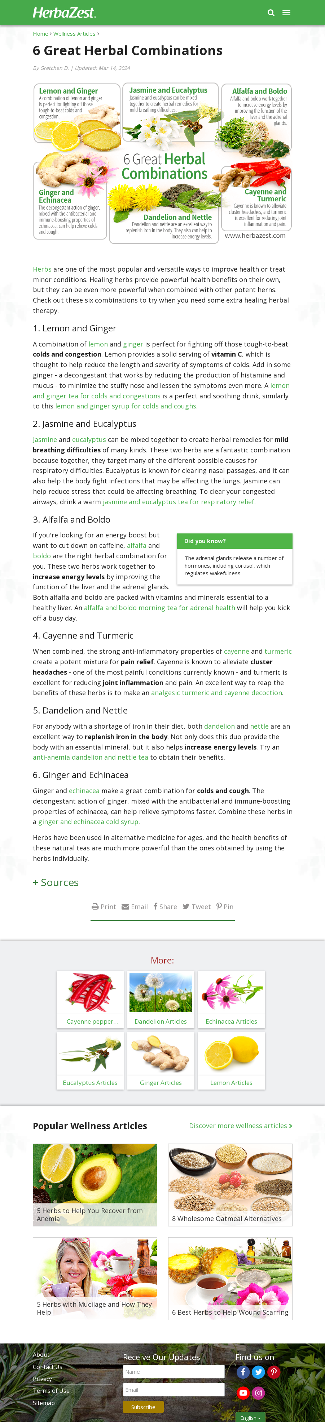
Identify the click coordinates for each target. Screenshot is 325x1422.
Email (139, 906)
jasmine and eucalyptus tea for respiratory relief (178, 501)
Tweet (201, 906)
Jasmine (45, 439)
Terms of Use (51, 1391)
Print (108, 906)
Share (168, 906)
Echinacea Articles (231, 1021)
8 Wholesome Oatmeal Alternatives (227, 1219)
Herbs (42, 269)
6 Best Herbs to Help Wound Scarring (230, 1312)
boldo (42, 555)
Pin (228, 906)
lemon (98, 344)
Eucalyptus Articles (90, 1082)
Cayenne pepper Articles (90, 1022)
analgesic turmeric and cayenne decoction (216, 692)
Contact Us (47, 1367)
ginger (133, 344)
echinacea (84, 790)
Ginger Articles (161, 1082)
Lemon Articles (231, 1082)
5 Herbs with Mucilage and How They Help (94, 1308)
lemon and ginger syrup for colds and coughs (125, 406)
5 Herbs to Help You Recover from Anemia (90, 1214)
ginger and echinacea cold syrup (88, 821)
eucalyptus (89, 439)
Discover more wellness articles (238, 1125)
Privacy (42, 1379)
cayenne (236, 651)
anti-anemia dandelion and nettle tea (90, 757)
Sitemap (44, 1403)
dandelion (219, 726)
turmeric (278, 651)
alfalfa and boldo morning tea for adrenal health (159, 607)
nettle (259, 726)
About (41, 1355)
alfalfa (136, 545)
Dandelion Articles (161, 1021)
